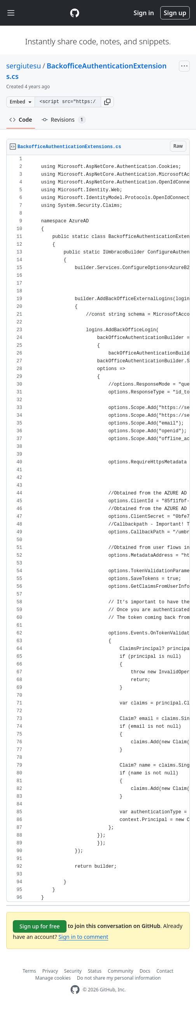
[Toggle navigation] (11, 13)
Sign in (144, 13)
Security (73, 971)
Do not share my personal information (119, 978)
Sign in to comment (83, 936)
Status (95, 971)
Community (120, 971)
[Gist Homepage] (74, 12)
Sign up (175, 13)
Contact (164, 971)
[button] (107, 101)
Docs (145, 971)
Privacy (50, 971)
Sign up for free (39, 926)
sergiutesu (23, 65)
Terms (29, 971)
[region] (98, 528)
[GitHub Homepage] (75, 989)
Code (20, 119)
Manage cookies (53, 978)
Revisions (64, 120)
